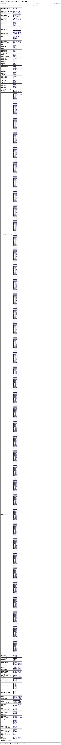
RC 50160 (15, 147)
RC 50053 (15, 112)
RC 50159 (15, 146)
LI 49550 (15, 93)
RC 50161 (15, 148)
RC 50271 (15, 183)
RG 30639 (15, 565)
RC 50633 (15, 283)
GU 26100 (15, 689)
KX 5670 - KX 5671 (17, 672)
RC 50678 (15, 299)
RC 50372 (15, 207)
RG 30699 (15, 587)
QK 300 (14, 60)
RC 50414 (15, 222)
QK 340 (14, 61)
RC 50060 (15, 113)
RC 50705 (15, 310)
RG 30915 (15, 652)
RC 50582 (15, 265)
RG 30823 (15, 629)
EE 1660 (15, 680)
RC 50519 (15, 247)
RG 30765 (15, 608)
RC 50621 (15, 279)
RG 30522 (15, 529)
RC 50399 (15, 216)
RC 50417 (15, 223)
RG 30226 (15, 447)
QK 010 (14, 84)
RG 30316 (15, 475)
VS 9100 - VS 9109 (17, 26)
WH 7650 (15, 38)
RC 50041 (15, 110)
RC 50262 (15, 180)
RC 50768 (15, 329)
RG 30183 (15, 435)
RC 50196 (15, 157)
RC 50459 (15, 235)
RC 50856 (15, 358)
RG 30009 (15, 379)
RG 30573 (15, 542)
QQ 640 (14, 81)
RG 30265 (15, 461)
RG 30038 (15, 389)
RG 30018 (15, 382)
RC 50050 (15, 111)
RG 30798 (15, 620)
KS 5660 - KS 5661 (17, 676)
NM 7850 (15, 727)
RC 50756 (15, 325)
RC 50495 (15, 242)
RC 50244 (15, 174)
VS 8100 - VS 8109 (17, 667)
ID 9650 (15, 686)
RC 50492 (15, 241)
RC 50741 (15, 319)
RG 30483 (15, 518)
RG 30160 (15, 427)
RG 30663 (15, 574)
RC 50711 (15, 312)
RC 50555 (15, 255)
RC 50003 (15, 96)
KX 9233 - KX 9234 (17, 91)
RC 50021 (15, 103)
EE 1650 (15, 679)
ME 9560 (15, 660)
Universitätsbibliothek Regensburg (8, 743)
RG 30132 (15, 415)
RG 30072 (15, 399)
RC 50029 (15, 106)
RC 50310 (15, 193)
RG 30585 (15, 546)
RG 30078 (15, 401)
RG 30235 (15, 451)
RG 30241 (15, 454)
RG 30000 (15, 375)
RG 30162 (15, 429)
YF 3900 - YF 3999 (17, 669)
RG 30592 (15, 549)
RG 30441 (15, 510)
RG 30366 (15, 484)
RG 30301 (15, 470)
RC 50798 (15, 340)
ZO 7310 (15, 658)
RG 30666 (15, 575)
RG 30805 (15, 622)
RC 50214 (15, 164)
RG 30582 (15, 545)
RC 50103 (15, 123)
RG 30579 (15, 544)
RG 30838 (15, 633)
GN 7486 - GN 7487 (17, 41)
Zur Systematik (3, 3)
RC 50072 (15, 119)
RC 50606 (15, 274)
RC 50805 (15, 342)
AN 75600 (15, 716)
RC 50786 (15, 335)
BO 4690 (15, 721)
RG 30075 (15, 400)
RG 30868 (15, 642)
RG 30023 (15, 384)
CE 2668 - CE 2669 (17, 698)
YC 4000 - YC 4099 (17, 701)
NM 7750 (15, 724)
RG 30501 (15, 524)
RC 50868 (15, 361)
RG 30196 (15, 438)
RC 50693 (15, 304)
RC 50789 (15, 337)
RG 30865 (15, 641)
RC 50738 (15, 318)
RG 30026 (15, 385)
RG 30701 (15, 588)
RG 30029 (15, 386)
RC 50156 (15, 143)
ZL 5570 (15, 662)
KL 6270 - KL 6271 (17, 15)
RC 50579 (15, 264)
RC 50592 (15, 269)
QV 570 (14, 25)
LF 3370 (15, 711)
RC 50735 (15, 317)
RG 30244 (15, 455)
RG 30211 (15, 443)
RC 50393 (15, 214)
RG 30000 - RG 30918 (17, 374)
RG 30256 (15, 458)
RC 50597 (15, 272)
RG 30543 (15, 533)
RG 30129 (15, 414)
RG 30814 (15, 626)
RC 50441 (15, 229)
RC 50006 (15, 97)
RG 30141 (15, 418)
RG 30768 (15, 609)
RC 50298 (15, 188)
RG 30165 (15, 430)
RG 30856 (15, 638)
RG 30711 (15, 592)
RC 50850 (15, 356)
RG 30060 (15, 394)
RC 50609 (15, 275)
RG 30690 (15, 584)
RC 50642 (15, 286)
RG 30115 (15, 409)
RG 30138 (15, 417)
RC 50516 (15, 246)
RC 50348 (15, 197)
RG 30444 (15, 511)
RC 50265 (15, 181)
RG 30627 (15, 561)
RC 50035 (15, 108)
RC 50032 (15, 107)
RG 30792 (15, 618)
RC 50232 (15, 169)
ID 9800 (15, 688)
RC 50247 (15, 176)
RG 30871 (15, 643)
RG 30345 (15, 476)
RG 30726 (15, 596)
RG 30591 (15, 548)
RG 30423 (15, 505)
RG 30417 (15, 503)
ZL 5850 (15, 656)
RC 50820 (15, 347)
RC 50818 (15, 346)
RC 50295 (15, 187)
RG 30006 (15, 378)
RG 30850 (15, 636)
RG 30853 (15, 637)
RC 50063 (15, 114)
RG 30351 (15, 479)
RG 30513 (15, 526)
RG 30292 (15, 467)
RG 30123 (15, 412)
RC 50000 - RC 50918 (17, 94)
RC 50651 (15, 289)
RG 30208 (15, 442)
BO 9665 (15, 705)
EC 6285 (15, 713)
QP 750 (14, 82)
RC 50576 (15, 262)
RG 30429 (15, 508)
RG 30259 (15, 459)
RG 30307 (15, 472)
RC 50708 (15, 311)
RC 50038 (15, 109)
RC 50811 (15, 344)
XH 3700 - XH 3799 (17, 36)
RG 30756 (15, 605)
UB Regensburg (57, 3)
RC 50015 (15, 100)
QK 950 (14, 48)
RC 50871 (15, 362)
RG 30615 (15, 557)
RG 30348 (15, 477)
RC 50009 (15, 98)
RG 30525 (15, 530)
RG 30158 (15, 425)
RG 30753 (15, 604)
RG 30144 (15, 420)
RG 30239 (15, 453)
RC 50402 (15, 217)
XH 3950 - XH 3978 (17, 30)
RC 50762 (15, 327)
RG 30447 (15, 512)
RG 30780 (15, 614)
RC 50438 (15, 228)
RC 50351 (15, 198)
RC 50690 (15, 303)
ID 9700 (15, 687)
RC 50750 (15, 323)
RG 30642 (15, 567)
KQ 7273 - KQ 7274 (17, 19)
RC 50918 (15, 373)
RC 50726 (15, 315)
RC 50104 (15, 124)
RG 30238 (15, 452)
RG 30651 (15, 570)
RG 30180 (15, 433)
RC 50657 (15, 291)
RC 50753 (15, 324)
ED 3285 (15, 714)
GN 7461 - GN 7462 (17, 12)
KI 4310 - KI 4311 (16, 700)
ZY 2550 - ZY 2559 (17, 737)
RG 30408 (15, 500)
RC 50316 (15, 195)
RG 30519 (15, 528)
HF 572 (14, 681)
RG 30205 (15, 441)
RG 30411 (15, 501)
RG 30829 (15, 631)
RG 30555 (15, 535)
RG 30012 (15, 380)
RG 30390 (15, 494)
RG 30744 (15, 601)
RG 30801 (15, 621)
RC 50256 (15, 178)
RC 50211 (15, 163)
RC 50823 (15, 348)
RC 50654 (15, 290)
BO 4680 (15, 720)
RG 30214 (15, 444)
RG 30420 (15, 504)
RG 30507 (15, 525)
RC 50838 (15, 353)
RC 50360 (15, 201)
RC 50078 (15, 121)
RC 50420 (15, 224)
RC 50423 (15, 225)
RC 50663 (15, 294)
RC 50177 (15, 152)
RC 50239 (15, 172)
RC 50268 (15, 182)
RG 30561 (15, 539)
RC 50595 (15, 271)
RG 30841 (15, 634)
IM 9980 (15, 694)
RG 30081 (15, 402)
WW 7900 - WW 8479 (17, 663)
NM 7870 (15, 729)
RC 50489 (15, 240)
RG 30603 (15, 554)
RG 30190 (15, 436)
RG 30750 (15, 603)
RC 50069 (15, 118)
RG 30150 (15, 422)
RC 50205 (15, 161)
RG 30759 (15, 606)
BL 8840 (15, 43)
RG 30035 (15, 388)
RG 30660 (15, 573)
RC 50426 (15, 226)
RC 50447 (15, 231)
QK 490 (14, 45)
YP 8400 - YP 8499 (17, 706)
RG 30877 (15, 645)
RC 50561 (15, 258)
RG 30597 (15, 553)
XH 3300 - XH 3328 (17, 29)
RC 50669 (15, 296)
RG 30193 (15, 437)
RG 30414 (15, 502)
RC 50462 (15, 236)
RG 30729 (15, 597)
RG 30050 (15, 392)
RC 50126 (15, 133)
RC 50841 (15, 354)
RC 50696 (15, 305)
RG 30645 (15, 568)
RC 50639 (15, 285)
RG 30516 (15, 527)
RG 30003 (15, 377)
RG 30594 (15, 550)
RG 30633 (15, 563)
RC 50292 (15, 186)
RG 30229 (15, 448)
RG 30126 (15, 413)
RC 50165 (15, 150)
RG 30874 (15, 644)
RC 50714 (15, 313)
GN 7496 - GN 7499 (17, 704)
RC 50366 (15, 203)
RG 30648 (15, 569)
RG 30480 (15, 517)
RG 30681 (15, 580)
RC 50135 (15, 136)
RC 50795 (15, 339)
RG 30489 (15, 520)
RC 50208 (15, 162)
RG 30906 (15, 649)
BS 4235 (15, 718)
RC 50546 (15, 254)
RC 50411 (15, 221)
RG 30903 (15, 648)
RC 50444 (15, 230)
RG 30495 (15, 523)
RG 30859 (15, 640)
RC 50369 (15, 206)
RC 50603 (15, 273)
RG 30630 (15, 562)
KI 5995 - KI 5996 (16, 16)
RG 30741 (15, 600)
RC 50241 (15, 173)
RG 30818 (15, 627)
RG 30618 (15, 558)
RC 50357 (15, 200)
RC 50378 (15, 209)
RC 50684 (15, 301)
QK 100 (14, 85)
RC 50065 (15, 115)
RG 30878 (15, 646)
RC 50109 (15, 126)
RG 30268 (15, 462)
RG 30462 (15, 516)
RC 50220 (15, 166)
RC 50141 (15, 138)
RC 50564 (15, 259)
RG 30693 (15, 585)
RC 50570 (15, 260)
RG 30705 (15, 590)
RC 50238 (15, 171)
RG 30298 (15, 469)
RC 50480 (15, 237)
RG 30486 (15, 519)
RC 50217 (15, 165)
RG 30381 (15, 490)
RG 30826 (15, 630)
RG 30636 (15, 564)
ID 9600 (15, 685)
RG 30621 (15, 559)
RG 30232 (15, 450)
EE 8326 (15, 90)
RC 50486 (15, 239)
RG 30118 (15, 410)
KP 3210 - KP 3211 (17, 42)
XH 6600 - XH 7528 (17, 32)
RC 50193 (15, 156)
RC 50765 (15, 328)
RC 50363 (15, 202)
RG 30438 (15, 509)
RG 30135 (15, 416)
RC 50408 (15, 220)
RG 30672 (15, 577)
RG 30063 (15, 395)
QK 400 (14, 47)
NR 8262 (15, 675)
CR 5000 (15, 22)
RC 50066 (15, 117)
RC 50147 (15, 140)
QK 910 (14, 72)
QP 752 (14, 51)
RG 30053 (15, 393)
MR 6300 (15, 23)
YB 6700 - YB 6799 (17, 668)
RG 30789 (15, 617)
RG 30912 (15, 651)
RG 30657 (15, 572)
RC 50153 (15, 142)
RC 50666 (15, 295)
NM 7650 (15, 723)
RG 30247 (15, 456)
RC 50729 (15, 316)
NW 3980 (15, 68)
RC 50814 (15, 345)
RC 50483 (15, 238)
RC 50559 (15, 257)
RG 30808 (15, 623)
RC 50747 (15, 322)
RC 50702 (15, 309)
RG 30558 (15, 536)
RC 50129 (15, 134)
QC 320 (14, 54)
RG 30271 (15, 464)
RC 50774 (15, 331)
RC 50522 (15, 249)
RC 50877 (15, 364)
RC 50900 (15, 367)
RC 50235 (15, 170)
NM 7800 (15, 726)
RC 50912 (15, 371)
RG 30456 (15, 514)
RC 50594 (15, 270)
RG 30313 (15, 474)
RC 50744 (15, 320)
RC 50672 (15, 297)
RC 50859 (15, 359)
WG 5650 (15, 37)
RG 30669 (15, 576)
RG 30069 (15, 398)
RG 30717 (15, 594)
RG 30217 (15, 445)
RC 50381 (15, 210)
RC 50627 (15, 281)
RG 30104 (15, 404)
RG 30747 (15, 602)
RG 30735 (15, 598)
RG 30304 (15, 471)
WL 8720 (15, 712)
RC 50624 (15, 280)
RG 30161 (15, 428)
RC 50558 (15, 256)
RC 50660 (15, 293)
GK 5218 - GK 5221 (17, 702)
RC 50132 (15, 135)
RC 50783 (15, 334)
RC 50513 (15, 245)
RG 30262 (15, 460)
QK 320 (14, 46)
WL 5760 (15, 673)
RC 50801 (15, 341)
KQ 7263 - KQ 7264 (17, 18)
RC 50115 (15, 128)
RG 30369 (15, 486)
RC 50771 (15, 330)
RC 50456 (15, 234)
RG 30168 (15, 431)
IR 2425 (14, 692)
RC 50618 (15, 278)
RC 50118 (15, 129)
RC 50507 (15, 244)
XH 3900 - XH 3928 (17, 33)
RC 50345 (15, 196)
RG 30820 (15, 628)
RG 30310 (15, 473)
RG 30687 (15, 583)
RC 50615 (15, 276)
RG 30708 (15, 591)
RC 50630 (15, 282)
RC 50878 (15, 366)
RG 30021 (15, 383)
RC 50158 (15, 144)
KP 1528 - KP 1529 (17, 738)
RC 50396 (15, 215)
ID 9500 (15, 683)
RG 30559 (15, 538)
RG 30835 (15, 632)
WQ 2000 (15, 39)
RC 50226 (15, 167)
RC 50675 (15, 298)
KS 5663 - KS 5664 (17, 735)
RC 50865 (15, 360)
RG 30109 (15, 407)
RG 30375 (15, 488)
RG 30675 (15, 578)
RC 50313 (15, 194)
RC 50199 (15, 158)
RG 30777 (15, 613)
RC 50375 (15, 208)
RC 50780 (15, 333)
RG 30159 (15, 426)
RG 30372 (15, 487)
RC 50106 (15, 125)
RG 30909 (15, 650)
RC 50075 (15, 120)
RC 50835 (15, 352)
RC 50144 (15, 139)
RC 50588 (15, 267)
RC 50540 (15, 252)
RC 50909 (15, 370)
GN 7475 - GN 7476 (17, 14)
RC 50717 (15, 314)
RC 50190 (15, 155)
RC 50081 (15, 122)
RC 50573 (15, 261)
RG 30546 (15, 534)
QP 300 (14, 24)
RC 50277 (15, 184)
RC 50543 (15, 253)
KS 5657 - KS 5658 (17, 671)
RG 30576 (15, 543)
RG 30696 (15, 586)
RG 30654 (15, 571)
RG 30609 (15, 556)
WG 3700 (15, 27)
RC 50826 (15, 349)
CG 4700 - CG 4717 (17, 11)
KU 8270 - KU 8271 (17, 20)
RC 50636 (15, 284)
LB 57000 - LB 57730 (17, 696)
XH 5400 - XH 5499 (17, 31)
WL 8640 (15, 709)
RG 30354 (15, 480)
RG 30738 (15, 599)
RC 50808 (15, 343)
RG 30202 (15, 440)
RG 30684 (15, 582)
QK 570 (14, 50)
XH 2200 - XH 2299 (17, 34)
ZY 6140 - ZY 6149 (17, 9)
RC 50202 (15, 159)
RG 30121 (15, 411)
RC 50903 (15, 368)
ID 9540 (15, 684)
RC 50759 (15, 326)
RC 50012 (15, 99)
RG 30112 (15, 408)
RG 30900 (15, 647)
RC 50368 (15, 205)
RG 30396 (15, 496)
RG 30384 (15, 491)
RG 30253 (15, 457)
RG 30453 (15, 513)
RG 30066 (15, 397)
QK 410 (14, 56)
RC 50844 (15, 355)
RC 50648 (15, 288)
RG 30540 (15, 532)
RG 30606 (15, 555)
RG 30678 (15, 579)
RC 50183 (15, 154)
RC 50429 (15, 227)
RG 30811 (15, 625)
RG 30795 (15, 619)
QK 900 (14, 70)
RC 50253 (15, 177)
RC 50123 (15, 132)
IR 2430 (14, 693)
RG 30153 (15, 423)
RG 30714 (15, 593)
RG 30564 (15, 540)
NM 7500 (15, 722)
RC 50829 (15, 351)
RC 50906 (15, 369)
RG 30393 (15, 495)
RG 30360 (15, 482)
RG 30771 (15, 611)
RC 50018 (15, 102)
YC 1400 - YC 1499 (17, 666)
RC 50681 (15, 300)
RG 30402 (15, 498)
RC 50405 (15, 218)
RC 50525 (15, 250)
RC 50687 (15, 302)
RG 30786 (15, 616)
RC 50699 (15, 307)
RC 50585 (15, 266)
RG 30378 (15, 489)
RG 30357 (15, 481)
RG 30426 (15, 506)
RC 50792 (15, 338)
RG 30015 (15, 381)
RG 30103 (15, 403)
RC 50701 (15, 308)
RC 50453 (15, 232)
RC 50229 (15, 168)
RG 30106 (15, 406)
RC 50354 (15, 199)
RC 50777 (15, 332)
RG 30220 (15, 446)
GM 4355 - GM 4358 (17, 678)
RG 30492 (15, 521)
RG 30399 (15, 497)
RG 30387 (15, 492)
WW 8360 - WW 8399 (17, 664)
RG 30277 (15, 465)
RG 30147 (15, 421)
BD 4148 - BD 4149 (17, 697)
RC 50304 (15, 191)
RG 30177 (15, 432)
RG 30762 (15, 607)
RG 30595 (15, 552)
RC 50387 (15, 212)
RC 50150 (15, 141)
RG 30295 (15, 468)
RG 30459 (15, 515)
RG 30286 (15, 466)
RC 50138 (15, 137)
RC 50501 (15, 243)
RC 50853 (15, 357)
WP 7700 (15, 8)
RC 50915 (15, 372)
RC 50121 (15, 130)
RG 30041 (15, 391)
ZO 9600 (15, 659)
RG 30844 (15, 635)
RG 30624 (15, 560)
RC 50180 (15, 153)
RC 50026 (15, 105)
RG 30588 (15, 547)
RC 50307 (15, 192)
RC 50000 (15, 95)
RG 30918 (15, 653)
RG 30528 (15, 531)
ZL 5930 (15, 655)
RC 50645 (15, 287)
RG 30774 (15, 612)
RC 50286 (15, 185)
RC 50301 (15, 190)
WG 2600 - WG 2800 (17, 717)
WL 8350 (15, 708)
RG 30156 (15, 424)
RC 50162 (15, 149)
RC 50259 (15, 179)
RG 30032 (15, 387)
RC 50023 (15, 104)
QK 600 (14, 69)
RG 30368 (15, 485)
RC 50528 (15, 251)
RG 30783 (15, 615)
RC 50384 (15, 211)
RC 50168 (15, 151)
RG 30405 (15, 499)
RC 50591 (15, 268)
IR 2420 (14, 691)
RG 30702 (15, 589)
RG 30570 (15, 541)
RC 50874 (15, 363)
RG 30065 (15, 396)
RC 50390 (15, 213)
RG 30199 (15, 439)
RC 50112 (15, 127)
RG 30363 (15, 483)
